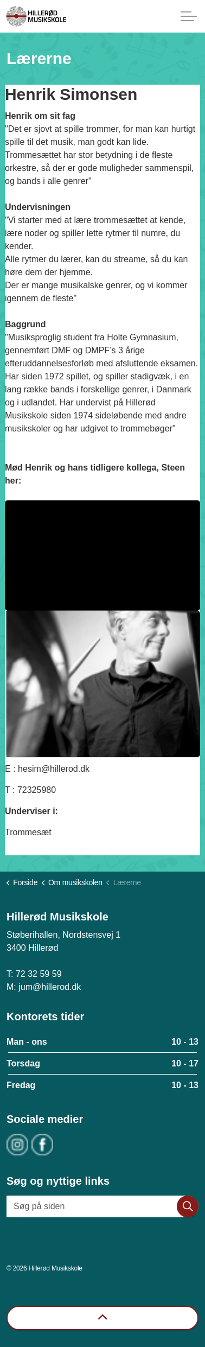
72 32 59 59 (39, 974)
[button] (187, 1206)
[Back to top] (102, 1318)
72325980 (36, 790)
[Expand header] (188, 16)
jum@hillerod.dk (49, 987)
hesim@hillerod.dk (53, 768)
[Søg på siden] (102, 1206)
